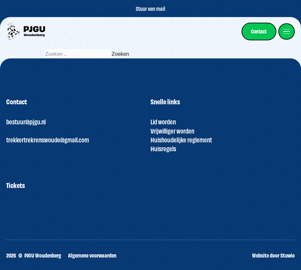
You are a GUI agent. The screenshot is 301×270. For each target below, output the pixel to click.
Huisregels (163, 148)
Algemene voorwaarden (92, 255)
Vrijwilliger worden (172, 131)
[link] (258, 31)
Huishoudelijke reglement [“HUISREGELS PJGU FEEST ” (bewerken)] (181, 139)
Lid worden (163, 121)
